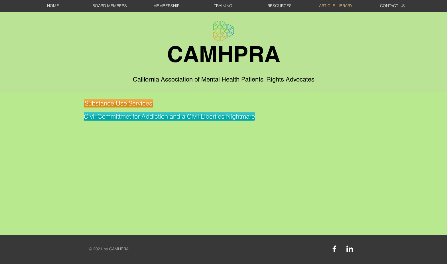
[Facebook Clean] (334, 248)
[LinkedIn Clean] (349, 248)
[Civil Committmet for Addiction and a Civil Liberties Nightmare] (169, 116)
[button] (118, 103)
